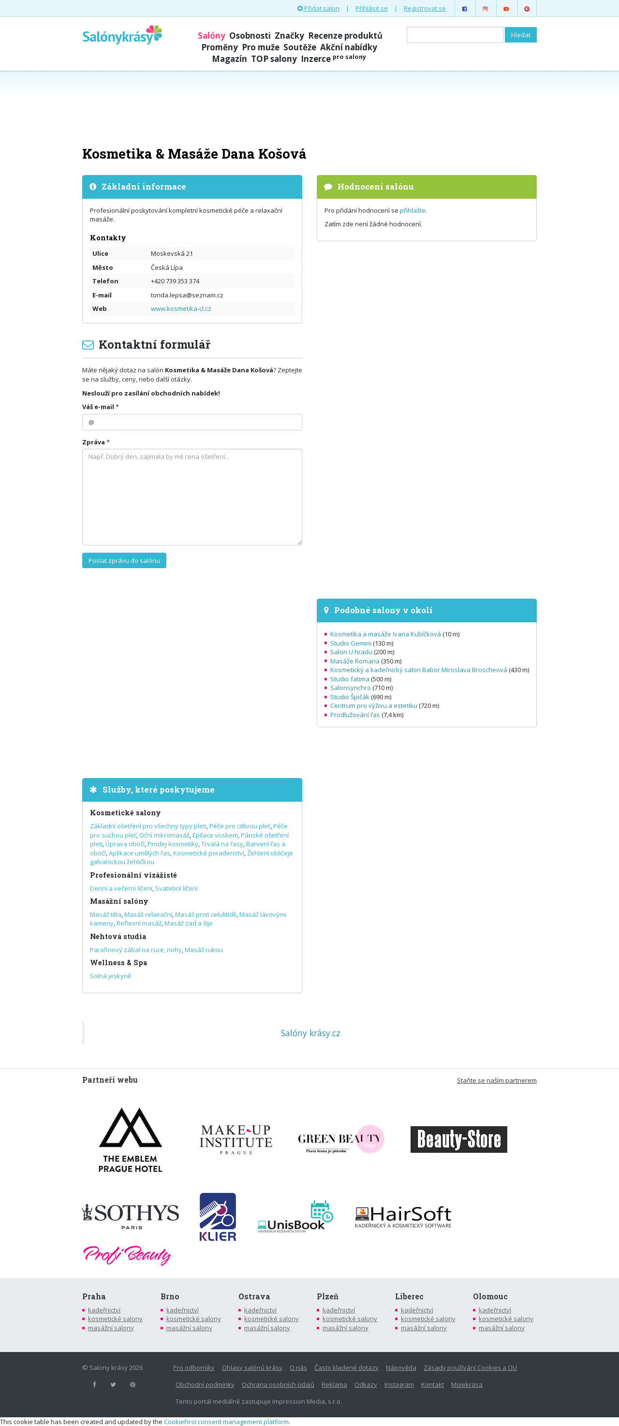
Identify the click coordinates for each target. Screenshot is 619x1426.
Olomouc (490, 1296)
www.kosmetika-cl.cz (181, 308)
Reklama (334, 1384)
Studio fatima (349, 679)
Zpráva (93, 442)
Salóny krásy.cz (310, 1033)
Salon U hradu (351, 651)
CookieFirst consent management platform (226, 1421)
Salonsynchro (350, 687)
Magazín (229, 58)
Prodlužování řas (355, 714)
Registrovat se (425, 8)
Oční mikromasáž (164, 835)
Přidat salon (318, 8)
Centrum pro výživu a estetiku (373, 705)
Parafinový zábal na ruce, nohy (136, 949)
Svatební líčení (176, 888)
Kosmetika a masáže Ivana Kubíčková (385, 634)
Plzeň (328, 1296)
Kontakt (432, 1384)
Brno (170, 1296)
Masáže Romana (355, 661)
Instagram (399, 1384)
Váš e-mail (98, 406)
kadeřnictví (104, 1310)
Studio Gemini (350, 643)
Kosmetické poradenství (208, 853)
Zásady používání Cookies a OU (470, 1367)
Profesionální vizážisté (133, 875)
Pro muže (261, 47)
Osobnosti (250, 35)
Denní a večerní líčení (121, 888)
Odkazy (365, 1384)
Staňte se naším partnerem (497, 1080)
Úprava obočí (125, 843)
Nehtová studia (118, 936)
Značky (289, 35)
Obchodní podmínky (205, 1384)
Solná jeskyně (110, 975)
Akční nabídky (348, 47)
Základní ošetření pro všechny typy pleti (148, 826)
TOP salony (274, 58)
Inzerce (333, 58)
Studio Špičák (349, 696)
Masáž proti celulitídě (205, 914)
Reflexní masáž (139, 923)
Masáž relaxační (148, 914)
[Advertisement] (309, 107)
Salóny (211, 35)
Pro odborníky (194, 1367)
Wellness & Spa (118, 962)
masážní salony (111, 1327)
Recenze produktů (345, 35)
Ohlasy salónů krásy (252, 1367)
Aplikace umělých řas (139, 853)
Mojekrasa (467, 1384)
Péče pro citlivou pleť (239, 826)
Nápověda (401, 1367)
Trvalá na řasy (222, 843)
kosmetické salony (115, 1318)
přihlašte (413, 210)
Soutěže (299, 47)
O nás (298, 1367)
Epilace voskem (215, 835)
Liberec (409, 1296)
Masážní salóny (119, 901)
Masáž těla (105, 914)
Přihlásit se (371, 8)
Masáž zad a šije (188, 923)
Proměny (219, 47)
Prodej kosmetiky (172, 843)
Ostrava (254, 1296)
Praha (94, 1296)
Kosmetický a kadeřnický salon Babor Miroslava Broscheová (418, 669)
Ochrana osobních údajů (278, 1384)
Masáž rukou (204, 949)
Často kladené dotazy (346, 1367)
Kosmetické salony (125, 812)
